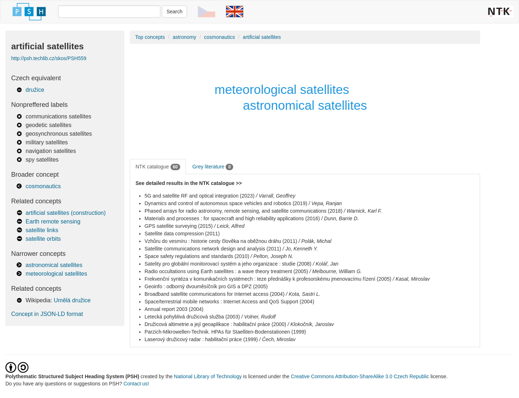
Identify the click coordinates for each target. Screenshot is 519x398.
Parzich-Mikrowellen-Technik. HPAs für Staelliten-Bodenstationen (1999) (225, 332)
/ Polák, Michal (314, 241)
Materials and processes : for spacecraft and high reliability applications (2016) (232, 218)
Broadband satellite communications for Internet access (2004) (214, 294)
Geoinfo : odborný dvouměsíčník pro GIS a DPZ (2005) (206, 286)
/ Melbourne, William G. (336, 271)
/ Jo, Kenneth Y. (300, 249)
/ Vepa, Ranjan (325, 203)
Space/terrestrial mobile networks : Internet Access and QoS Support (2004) (229, 301)
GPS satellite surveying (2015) (179, 226)
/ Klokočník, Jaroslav (311, 324)
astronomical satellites (54, 265)
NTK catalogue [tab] (158, 167)
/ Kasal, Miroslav (411, 279)
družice (35, 90)
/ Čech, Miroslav (277, 339)
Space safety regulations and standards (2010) (197, 256)
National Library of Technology (208, 376)
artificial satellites (262, 37)
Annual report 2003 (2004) (174, 309)
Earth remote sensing (53, 221)
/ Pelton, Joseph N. (271, 256)
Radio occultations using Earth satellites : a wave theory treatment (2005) (226, 271)
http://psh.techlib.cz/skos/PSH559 (48, 58)
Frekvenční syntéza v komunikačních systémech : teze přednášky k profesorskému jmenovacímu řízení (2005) (268, 279)
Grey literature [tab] (212, 167)
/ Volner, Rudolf (258, 317)
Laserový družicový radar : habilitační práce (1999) (201, 339)
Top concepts (150, 37)
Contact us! (136, 383)
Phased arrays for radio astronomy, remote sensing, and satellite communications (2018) (243, 211)
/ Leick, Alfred (229, 226)
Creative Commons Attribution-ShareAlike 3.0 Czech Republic (361, 376)
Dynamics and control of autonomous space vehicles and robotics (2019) (226, 203)
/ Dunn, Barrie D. (340, 218)
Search (174, 11)
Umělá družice (72, 300)
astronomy (184, 37)
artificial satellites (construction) (66, 213)
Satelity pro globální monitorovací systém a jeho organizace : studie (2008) (228, 264)
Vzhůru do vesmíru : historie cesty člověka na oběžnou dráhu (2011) (221, 241)
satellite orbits (43, 239)
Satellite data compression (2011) (182, 233)
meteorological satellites (56, 274)
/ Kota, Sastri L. (303, 294)
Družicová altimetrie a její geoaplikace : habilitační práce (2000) (215, 324)
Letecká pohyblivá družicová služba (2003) (192, 317)
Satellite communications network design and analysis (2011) (213, 249)
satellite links (42, 230)
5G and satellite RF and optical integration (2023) (199, 196)
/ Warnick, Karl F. (363, 211)
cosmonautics (43, 186)
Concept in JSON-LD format (47, 314)
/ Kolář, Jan (325, 264)
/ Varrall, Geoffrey (275, 196)
